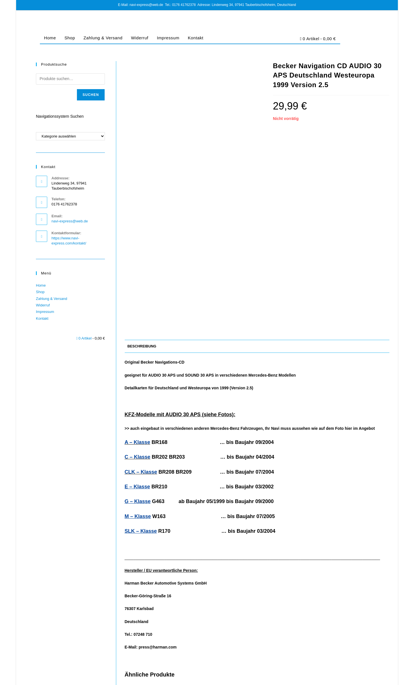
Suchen (91, 95)
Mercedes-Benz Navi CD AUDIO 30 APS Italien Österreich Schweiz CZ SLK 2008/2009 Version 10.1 (257, 595)
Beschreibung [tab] (142, 149)
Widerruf (139, 37)
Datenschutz (316, 678)
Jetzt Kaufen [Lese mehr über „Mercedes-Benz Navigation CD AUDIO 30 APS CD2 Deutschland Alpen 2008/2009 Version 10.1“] (347, 627)
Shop (69, 37)
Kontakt (195, 37)
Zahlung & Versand (102, 37)
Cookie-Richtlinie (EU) (346, 678)
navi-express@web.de (69, 221)
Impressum (168, 37)
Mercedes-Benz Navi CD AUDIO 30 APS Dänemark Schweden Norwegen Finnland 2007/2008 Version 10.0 (167, 595)
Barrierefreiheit (378, 678)
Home (50, 37)
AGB (300, 678)
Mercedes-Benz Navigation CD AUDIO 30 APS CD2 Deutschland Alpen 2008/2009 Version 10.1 (347, 595)
